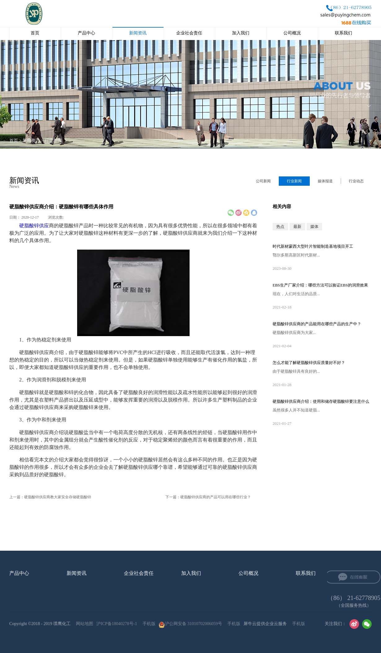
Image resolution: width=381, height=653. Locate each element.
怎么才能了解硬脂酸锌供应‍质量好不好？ (309, 363)
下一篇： (208, 497)
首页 (35, 33)
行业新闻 (53, 140)
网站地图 (83, 623)
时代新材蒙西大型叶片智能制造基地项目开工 (313, 246)
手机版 (147, 623)
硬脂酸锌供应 (34, 225)
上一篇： (50, 497)
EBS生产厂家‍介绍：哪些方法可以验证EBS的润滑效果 (320, 285)
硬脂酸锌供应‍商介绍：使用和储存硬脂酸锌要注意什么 (321, 401)
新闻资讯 (31, 140)
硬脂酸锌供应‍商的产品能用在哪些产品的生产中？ (317, 324)
